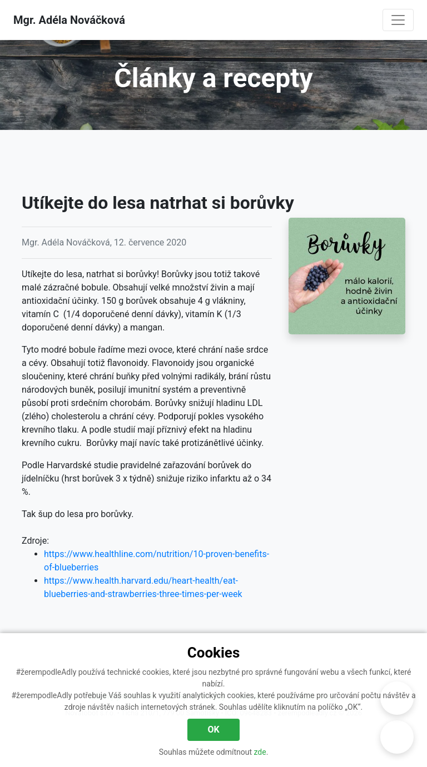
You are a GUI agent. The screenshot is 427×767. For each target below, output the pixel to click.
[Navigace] (398, 20)
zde (260, 752)
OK (213, 729)
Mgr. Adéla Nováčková (69, 20)
